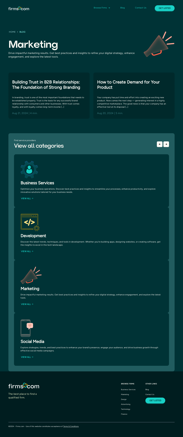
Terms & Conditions (71, 426)
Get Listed (165, 8)
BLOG (22, 32)
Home (12, 32)
